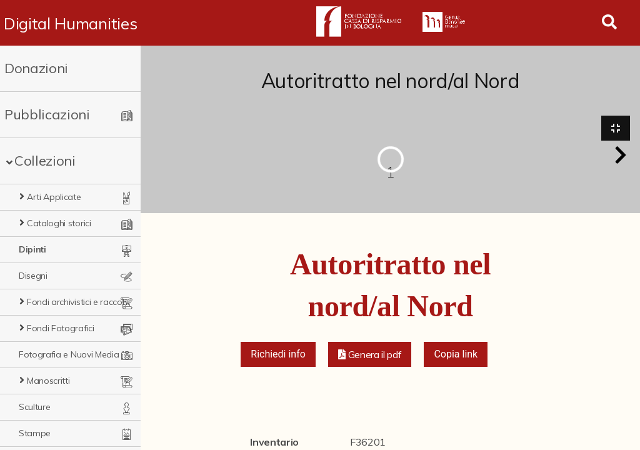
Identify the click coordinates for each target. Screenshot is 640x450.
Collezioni (45, 160)
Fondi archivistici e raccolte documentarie (79, 302)
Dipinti (32, 249)
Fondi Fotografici (60, 328)
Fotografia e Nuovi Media (69, 354)
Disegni (33, 275)
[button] (620, 155)
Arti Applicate (54, 196)
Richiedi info (278, 354)
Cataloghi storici (59, 223)
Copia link (456, 354)
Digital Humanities (70, 23)
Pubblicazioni (47, 114)
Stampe (35, 433)
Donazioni (36, 68)
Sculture (34, 406)
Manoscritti (48, 380)
